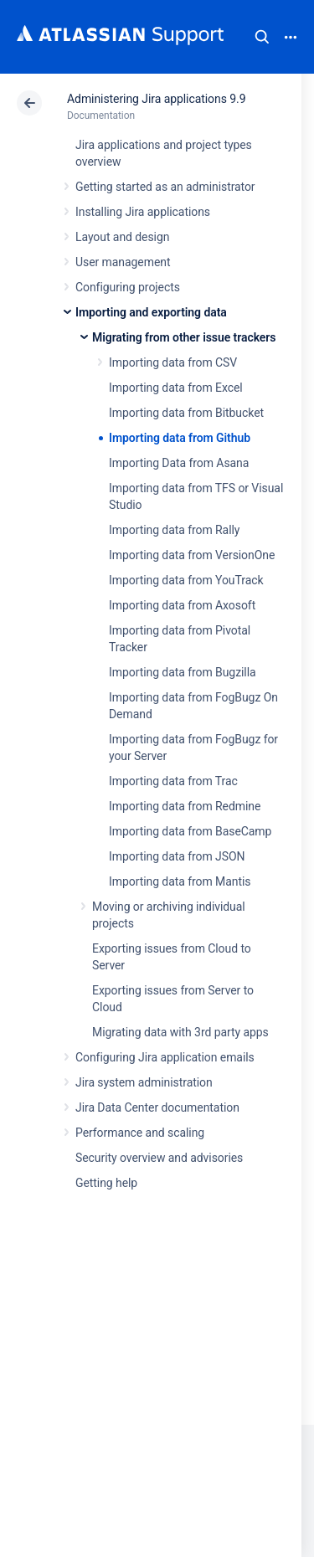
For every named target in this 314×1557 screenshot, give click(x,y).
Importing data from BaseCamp (190, 831)
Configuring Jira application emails (165, 1057)
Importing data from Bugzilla (182, 672)
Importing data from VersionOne (192, 555)
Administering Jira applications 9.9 (156, 98)
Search (262, 36)
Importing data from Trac (173, 781)
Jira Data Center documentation (157, 1107)
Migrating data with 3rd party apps (180, 1032)
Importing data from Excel (176, 387)
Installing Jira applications (142, 211)
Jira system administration (144, 1082)
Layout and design (122, 237)
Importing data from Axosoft (182, 605)
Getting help (106, 1183)
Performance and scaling (139, 1132)
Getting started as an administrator (165, 186)
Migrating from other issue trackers (183, 337)
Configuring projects (127, 287)
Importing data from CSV (173, 362)
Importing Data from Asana (179, 463)
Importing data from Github (179, 437)
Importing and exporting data (151, 312)
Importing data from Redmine (184, 806)
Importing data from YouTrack (186, 580)
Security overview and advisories (159, 1157)
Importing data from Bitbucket (186, 412)
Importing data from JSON (177, 856)
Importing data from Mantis (179, 881)
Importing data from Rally (174, 530)
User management (122, 262)
